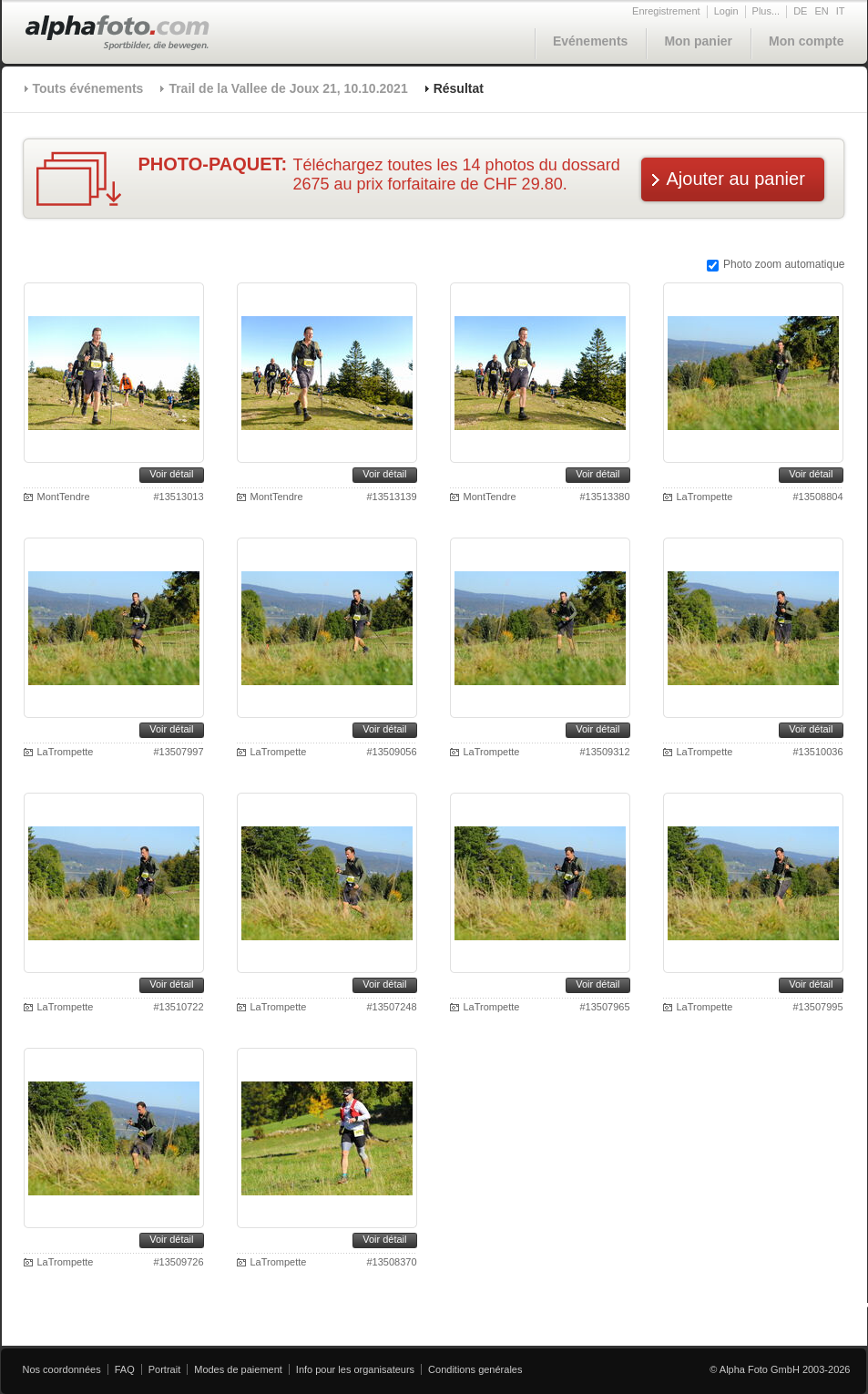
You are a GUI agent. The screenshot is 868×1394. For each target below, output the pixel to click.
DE (800, 10)
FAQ (125, 1369)
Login (726, 10)
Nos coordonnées (62, 1369)
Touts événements (88, 88)
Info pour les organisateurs (355, 1369)
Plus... (766, 10)
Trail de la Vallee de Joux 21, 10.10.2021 (287, 88)
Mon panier (698, 41)
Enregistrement (666, 10)
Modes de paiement (238, 1369)
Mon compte (806, 41)
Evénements (590, 41)
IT (840, 10)
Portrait (164, 1369)
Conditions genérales (475, 1369)
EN (821, 10)
